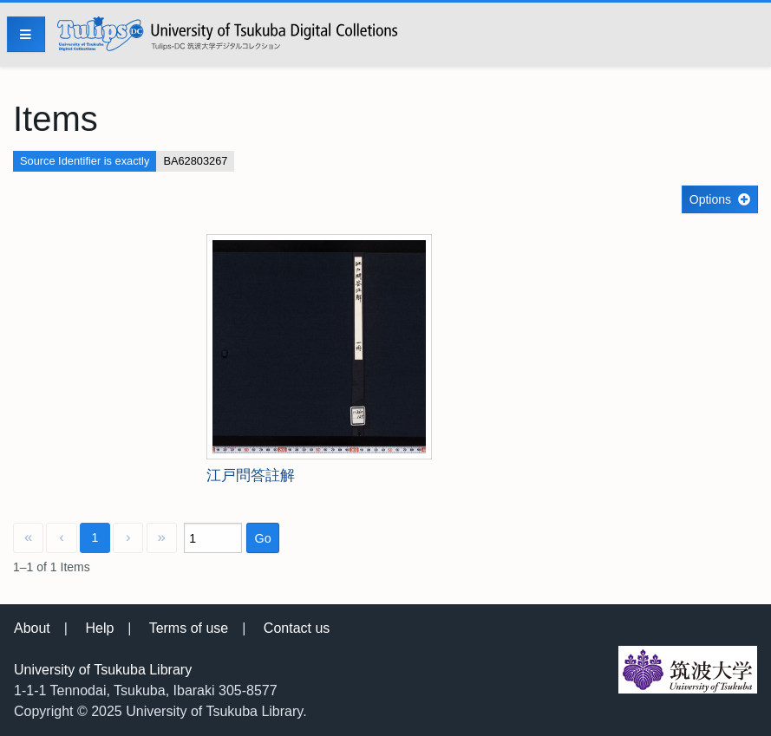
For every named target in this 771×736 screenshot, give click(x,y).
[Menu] (26, 34)
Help (99, 628)
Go (262, 538)
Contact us (297, 628)
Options (710, 199)
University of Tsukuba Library (103, 669)
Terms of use (189, 628)
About (32, 628)
